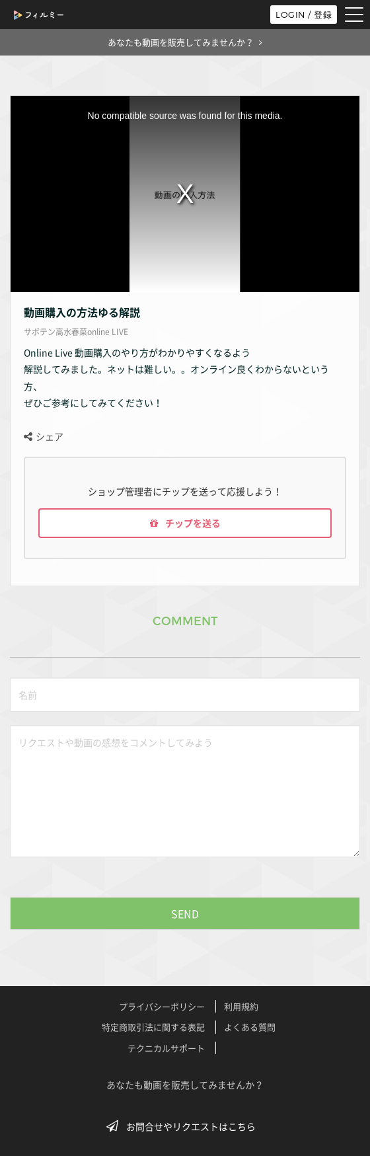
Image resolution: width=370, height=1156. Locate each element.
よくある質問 (250, 1027)
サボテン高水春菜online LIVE (76, 332)
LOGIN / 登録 (304, 14)
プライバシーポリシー (162, 1006)
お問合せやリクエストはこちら (185, 1126)
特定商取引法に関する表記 (153, 1027)
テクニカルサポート (166, 1048)
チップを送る (185, 522)
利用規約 (241, 1006)
